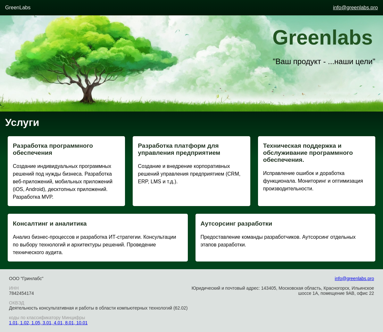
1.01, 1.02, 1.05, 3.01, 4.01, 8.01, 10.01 (48, 322)
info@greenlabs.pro (355, 7)
